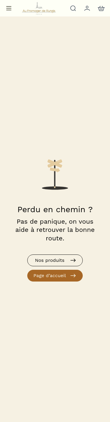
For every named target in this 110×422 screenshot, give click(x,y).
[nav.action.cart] (100, 8)
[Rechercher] (72, 8)
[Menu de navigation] (9, 8)
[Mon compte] (86, 8)
